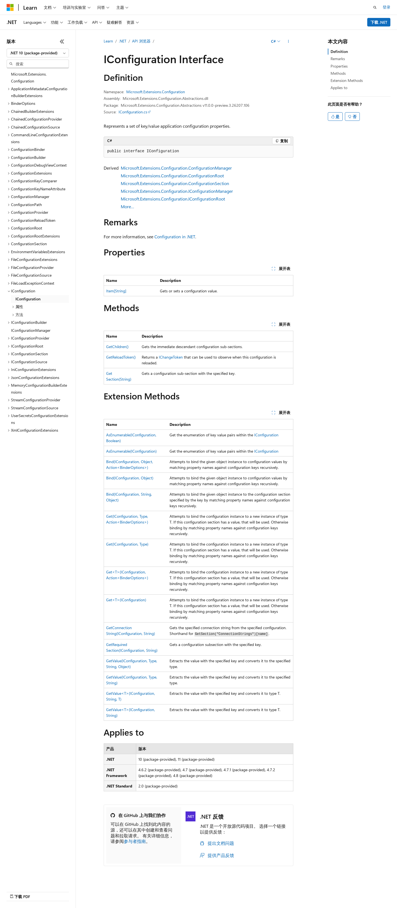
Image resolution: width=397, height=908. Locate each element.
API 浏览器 (141, 41)
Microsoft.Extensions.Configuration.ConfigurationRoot (172, 175)
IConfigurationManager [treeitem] (30, 330)
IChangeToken (171, 357)
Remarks (338, 58)
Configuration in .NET (174, 236)
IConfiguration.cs (133, 111)
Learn (108, 41)
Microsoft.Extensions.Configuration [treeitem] (29, 77)
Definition (339, 51)
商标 (345, 890)
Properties (339, 66)
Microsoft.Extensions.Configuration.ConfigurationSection (175, 183)
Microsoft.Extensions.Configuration (155, 91)
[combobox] (38, 53)
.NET (122, 41)
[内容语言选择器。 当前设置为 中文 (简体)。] (22, 890)
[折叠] (62, 41)
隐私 (267, 890)
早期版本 (216, 890)
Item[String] (116, 290)
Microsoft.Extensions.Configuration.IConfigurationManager (177, 191)
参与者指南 (135, 841)
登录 (386, 7)
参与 (253, 890)
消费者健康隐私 (295, 890)
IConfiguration (266, 434)
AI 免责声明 (192, 890)
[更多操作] (288, 41)
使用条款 (327, 890)
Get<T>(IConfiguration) (126, 599)
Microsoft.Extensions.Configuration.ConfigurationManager (176, 168)
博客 (234, 890)
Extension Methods (347, 80)
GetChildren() (117, 346)
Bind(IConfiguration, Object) (129, 477)
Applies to (339, 87)
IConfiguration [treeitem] (28, 298)
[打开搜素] (374, 7)
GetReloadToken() (121, 357)
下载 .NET (379, 22)
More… (127, 206)
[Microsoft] (10, 7)
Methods (338, 73)
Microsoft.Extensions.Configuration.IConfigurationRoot (173, 199)
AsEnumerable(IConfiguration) (131, 451)
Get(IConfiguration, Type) (127, 544)
